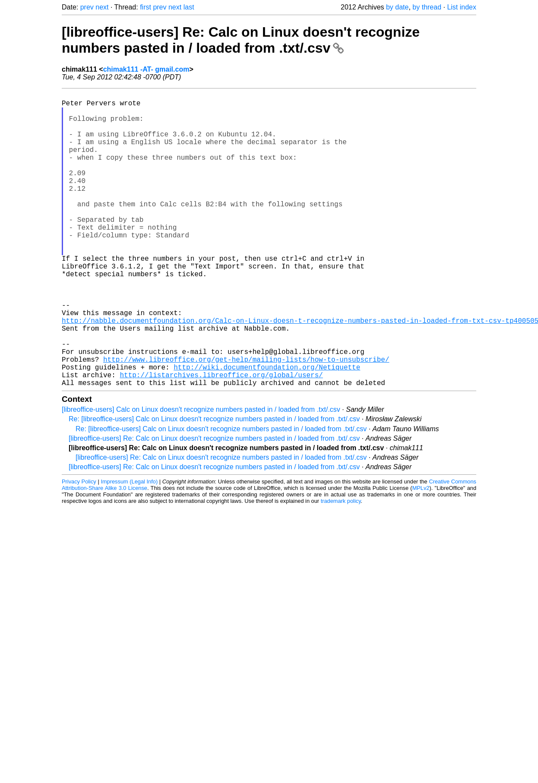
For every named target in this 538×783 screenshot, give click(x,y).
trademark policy (341, 566)
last (189, 7)
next (101, 7)
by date (397, 7)
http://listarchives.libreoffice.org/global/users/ (221, 438)
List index (461, 7)
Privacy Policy (79, 547)
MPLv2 (421, 553)
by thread (426, 7)
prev (87, 7)
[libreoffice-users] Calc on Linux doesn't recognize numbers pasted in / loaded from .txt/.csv (201, 475)
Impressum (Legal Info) (129, 547)
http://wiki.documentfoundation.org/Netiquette (267, 429)
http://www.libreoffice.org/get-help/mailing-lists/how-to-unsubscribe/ (246, 419)
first (145, 7)
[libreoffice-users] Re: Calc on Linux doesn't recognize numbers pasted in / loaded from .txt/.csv (241, 40)
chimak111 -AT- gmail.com (146, 69)
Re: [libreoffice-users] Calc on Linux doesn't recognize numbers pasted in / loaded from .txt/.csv (214, 484)
